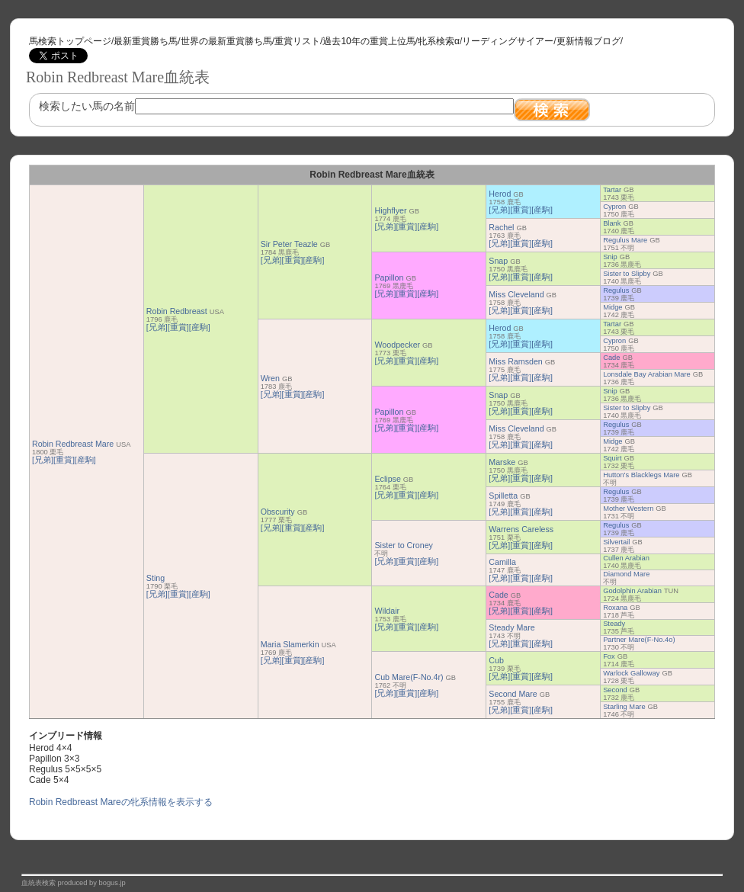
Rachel (501, 227)
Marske (502, 462)
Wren (270, 378)
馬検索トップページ (70, 41)
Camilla (502, 561)
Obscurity (278, 511)
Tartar (612, 190)
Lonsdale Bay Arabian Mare (647, 374)
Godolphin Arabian (632, 591)
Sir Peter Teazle (289, 244)
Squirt (612, 458)
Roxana (615, 607)
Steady (614, 623)
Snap (498, 260)
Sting (155, 577)
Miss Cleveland (516, 294)
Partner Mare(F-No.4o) (639, 639)
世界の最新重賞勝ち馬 (226, 41)
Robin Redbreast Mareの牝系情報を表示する (121, 802)
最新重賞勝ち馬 (146, 41)
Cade (611, 357)
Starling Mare (624, 707)
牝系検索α (439, 41)
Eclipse (387, 478)
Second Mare (513, 693)
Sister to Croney (403, 545)
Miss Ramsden (515, 361)
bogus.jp (112, 883)
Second (615, 690)
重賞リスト (297, 41)
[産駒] (85, 459)
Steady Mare (511, 627)
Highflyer (390, 210)
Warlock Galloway (631, 673)
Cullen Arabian (626, 558)
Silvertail (616, 542)
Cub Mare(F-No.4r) (408, 677)
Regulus (616, 290)
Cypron (614, 206)
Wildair (386, 610)
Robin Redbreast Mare (73, 443)
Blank (612, 223)
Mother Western (628, 508)
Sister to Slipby (626, 274)
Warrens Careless (521, 529)
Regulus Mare (625, 240)
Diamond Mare (626, 574)
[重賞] (64, 459)
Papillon (388, 277)
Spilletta (503, 495)
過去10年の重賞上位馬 (368, 41)
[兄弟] (42, 459)
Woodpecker (397, 344)
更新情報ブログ (588, 41)
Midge (612, 307)
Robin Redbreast (176, 311)
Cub (496, 660)
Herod (500, 193)
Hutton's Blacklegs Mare (641, 475)
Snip (610, 257)
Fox (609, 656)
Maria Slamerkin (290, 644)
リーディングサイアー (507, 41)
